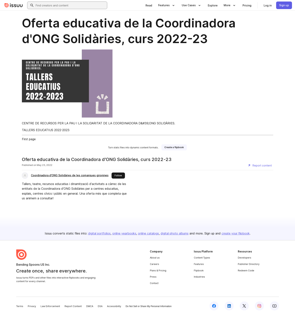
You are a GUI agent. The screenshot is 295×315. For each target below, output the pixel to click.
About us (155, 257)
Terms (19, 306)
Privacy (32, 306)
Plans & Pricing (158, 270)
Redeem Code (246, 270)
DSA (100, 306)
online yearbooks (124, 233)
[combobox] (71, 5)
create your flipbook (236, 233)
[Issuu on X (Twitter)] (244, 305)
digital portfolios (99, 233)
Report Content (73, 306)
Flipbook (199, 270)
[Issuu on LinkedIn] (229, 305)
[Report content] (259, 165)
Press (153, 276)
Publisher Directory (249, 264)
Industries (199, 276)
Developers (244, 257)
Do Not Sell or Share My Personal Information (149, 306)
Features (199, 264)
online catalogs (148, 233)
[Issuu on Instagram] (259, 305)
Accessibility (114, 306)
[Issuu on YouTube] (274, 305)
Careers (154, 264)
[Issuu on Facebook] (214, 305)
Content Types (202, 257)
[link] (148, 5)
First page (29, 139)
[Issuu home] (13, 5)
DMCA (89, 306)
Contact (154, 283)
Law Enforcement (50, 306)
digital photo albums (175, 233)
